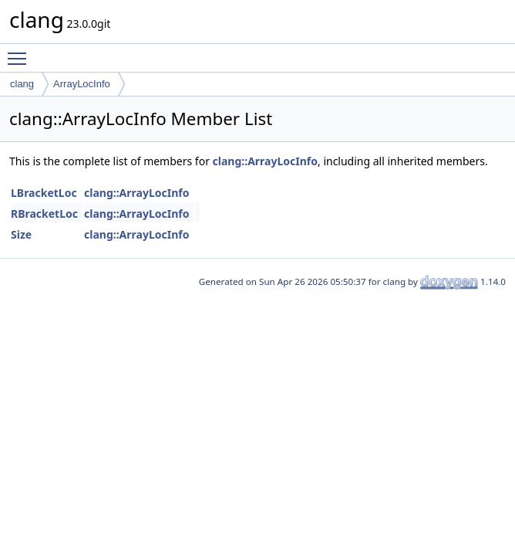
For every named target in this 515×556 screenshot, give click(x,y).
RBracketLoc (44, 213)
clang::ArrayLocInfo (265, 161)
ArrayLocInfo (81, 84)
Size (21, 234)
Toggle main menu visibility (21, 51)
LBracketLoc (44, 192)
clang (22, 84)
